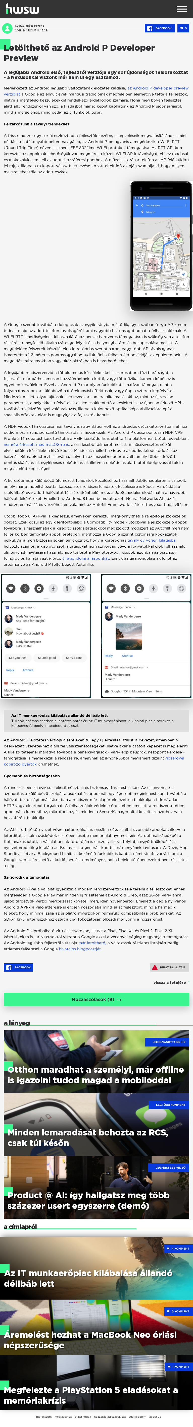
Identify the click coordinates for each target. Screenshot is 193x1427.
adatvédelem (137, 1416)
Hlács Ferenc (35, 25)
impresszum (43, 1416)
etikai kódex (83, 1416)
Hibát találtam (168, 967)
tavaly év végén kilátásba (151, 540)
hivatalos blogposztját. (80, 949)
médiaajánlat (63, 1416)
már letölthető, (92, 943)
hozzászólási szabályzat (110, 1416)
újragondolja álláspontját (85, 558)
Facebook (159, 28)
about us (155, 1416)
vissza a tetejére (170, 983)
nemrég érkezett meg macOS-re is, (37, 444)
